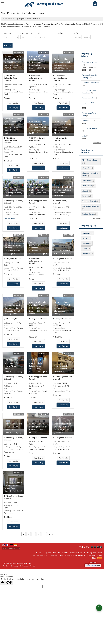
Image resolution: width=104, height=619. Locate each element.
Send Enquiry (13, 108)
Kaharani (85, 196)
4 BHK (84, 70)
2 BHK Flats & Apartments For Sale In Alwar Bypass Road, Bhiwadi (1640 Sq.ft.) (38, 366)
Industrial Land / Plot (90, 82)
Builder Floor (87, 120)
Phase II (85, 191)
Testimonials (80, 555)
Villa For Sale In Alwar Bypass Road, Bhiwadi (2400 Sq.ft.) (62, 369)
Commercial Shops (89, 128)
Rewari (84, 248)
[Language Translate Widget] (11, 548)
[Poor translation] (9, 583)
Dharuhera (86, 253)
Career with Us (76, 552)
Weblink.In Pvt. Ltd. (28, 566)
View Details (13, 103)
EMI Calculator (66, 555)
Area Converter (52, 555)
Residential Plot (88, 98)
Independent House (89, 103)
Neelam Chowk (88, 214)
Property (47, 552)
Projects (56, 552)
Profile (65, 552)
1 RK (89, 70)
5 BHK (84, 108)
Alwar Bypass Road (89, 160)
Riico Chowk (86, 180)
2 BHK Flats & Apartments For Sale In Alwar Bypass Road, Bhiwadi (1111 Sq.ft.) (13, 366)
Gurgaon (85, 243)
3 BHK (95, 67)
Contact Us (91, 555)
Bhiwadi (11, 19)
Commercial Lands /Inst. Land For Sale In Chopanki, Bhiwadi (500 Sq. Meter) (37, 308)
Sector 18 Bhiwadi (89, 201)
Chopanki (85, 168)
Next (52, 534)
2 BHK (89, 67)
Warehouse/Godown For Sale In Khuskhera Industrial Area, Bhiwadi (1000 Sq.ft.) (38, 248)
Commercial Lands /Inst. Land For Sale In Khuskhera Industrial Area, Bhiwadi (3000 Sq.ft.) (62, 65)
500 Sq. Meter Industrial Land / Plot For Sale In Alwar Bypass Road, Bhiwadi (37, 190)
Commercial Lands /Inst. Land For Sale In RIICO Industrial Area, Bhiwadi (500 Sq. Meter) (37, 127)
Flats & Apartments (90, 62)
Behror (84, 238)
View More (97, 142)
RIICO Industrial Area (90, 206)
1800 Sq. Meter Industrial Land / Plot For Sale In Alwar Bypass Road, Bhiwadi (13, 190)
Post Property (90, 552)
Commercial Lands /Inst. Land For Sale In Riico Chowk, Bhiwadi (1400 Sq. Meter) (62, 127)
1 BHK (84, 67)
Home (5, 19)
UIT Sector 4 (87, 186)
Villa (84, 136)
